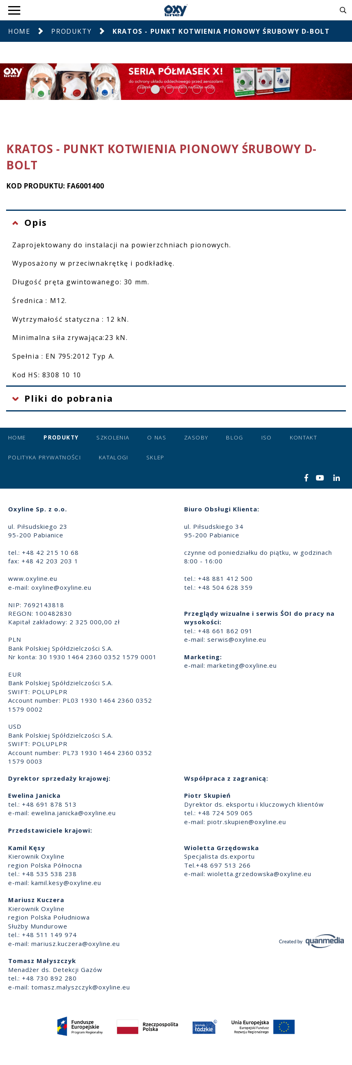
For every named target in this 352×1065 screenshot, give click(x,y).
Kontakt (303, 437)
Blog (234, 437)
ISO (266, 437)
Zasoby (196, 437)
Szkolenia (112, 437)
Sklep (155, 457)
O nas (156, 437)
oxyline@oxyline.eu (61, 587)
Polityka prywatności (44, 457)
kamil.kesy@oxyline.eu (66, 883)
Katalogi (113, 457)
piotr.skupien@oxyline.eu (246, 822)
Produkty (71, 31)
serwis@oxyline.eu (236, 639)
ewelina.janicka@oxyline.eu (73, 813)
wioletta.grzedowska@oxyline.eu (259, 874)
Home (19, 31)
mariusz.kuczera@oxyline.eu (75, 943)
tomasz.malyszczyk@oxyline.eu (80, 987)
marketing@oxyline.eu (242, 665)
